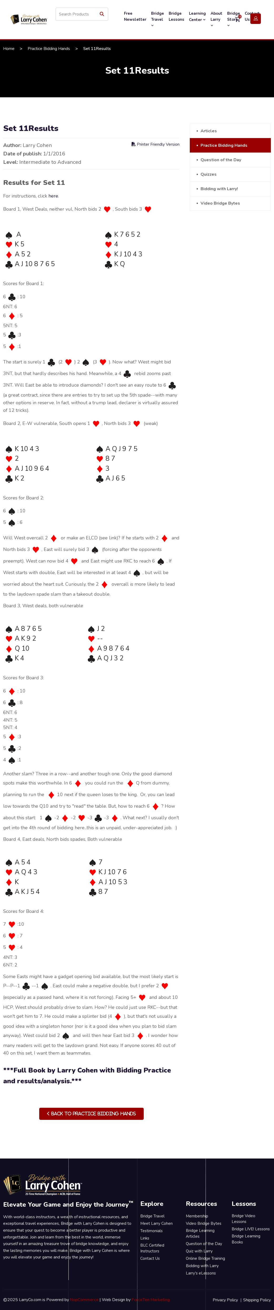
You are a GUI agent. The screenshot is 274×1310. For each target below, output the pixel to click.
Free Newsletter (135, 16)
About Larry (216, 19)
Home (8, 49)
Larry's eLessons (201, 1273)
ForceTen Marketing (151, 1300)
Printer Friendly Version (156, 144)
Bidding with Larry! (219, 189)
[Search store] (81, 14)
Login (255, 19)
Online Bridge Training (205, 1258)
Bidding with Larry (202, 1265)
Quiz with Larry (199, 1251)
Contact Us (150, 1258)
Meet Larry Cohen (156, 1223)
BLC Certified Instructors (152, 1248)
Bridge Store (233, 19)
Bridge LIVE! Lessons (251, 1229)
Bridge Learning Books (246, 1239)
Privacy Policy (225, 1300)
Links (144, 1238)
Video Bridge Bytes (220, 203)
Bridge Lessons (176, 16)
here (53, 196)
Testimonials (151, 1230)
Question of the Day (221, 160)
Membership (197, 1216)
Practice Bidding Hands (49, 49)
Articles (209, 131)
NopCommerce (84, 1300)
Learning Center (197, 16)
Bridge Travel (157, 19)
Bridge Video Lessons (243, 1219)
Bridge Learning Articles (200, 1233)
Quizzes (209, 174)
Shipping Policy (257, 1300)
